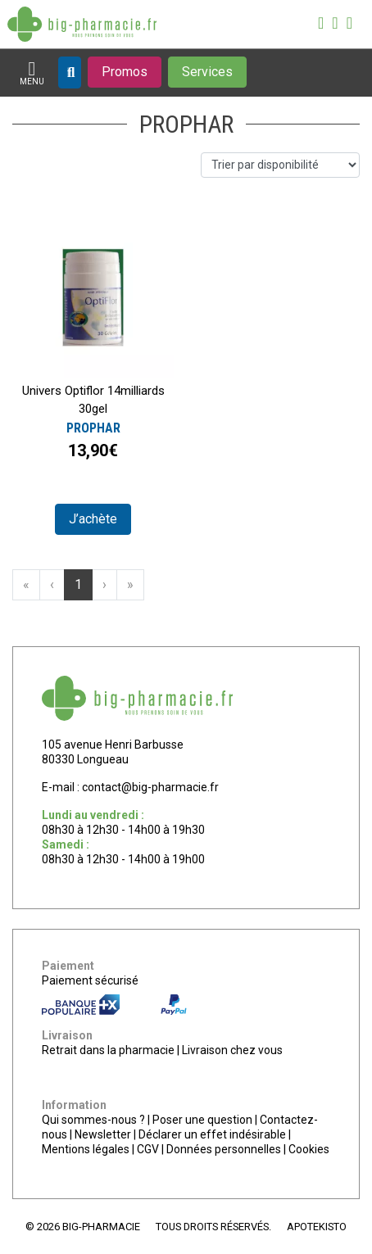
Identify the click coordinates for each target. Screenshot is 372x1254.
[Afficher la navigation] (32, 73)
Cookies (308, 1149)
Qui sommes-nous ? (93, 1119)
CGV (148, 1149)
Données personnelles (223, 1149)
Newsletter (103, 1134)
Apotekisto (317, 1226)
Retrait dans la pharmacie (108, 1050)
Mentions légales (85, 1149)
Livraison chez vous (232, 1050)
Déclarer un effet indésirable (212, 1134)
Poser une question (202, 1119)
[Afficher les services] (207, 72)
